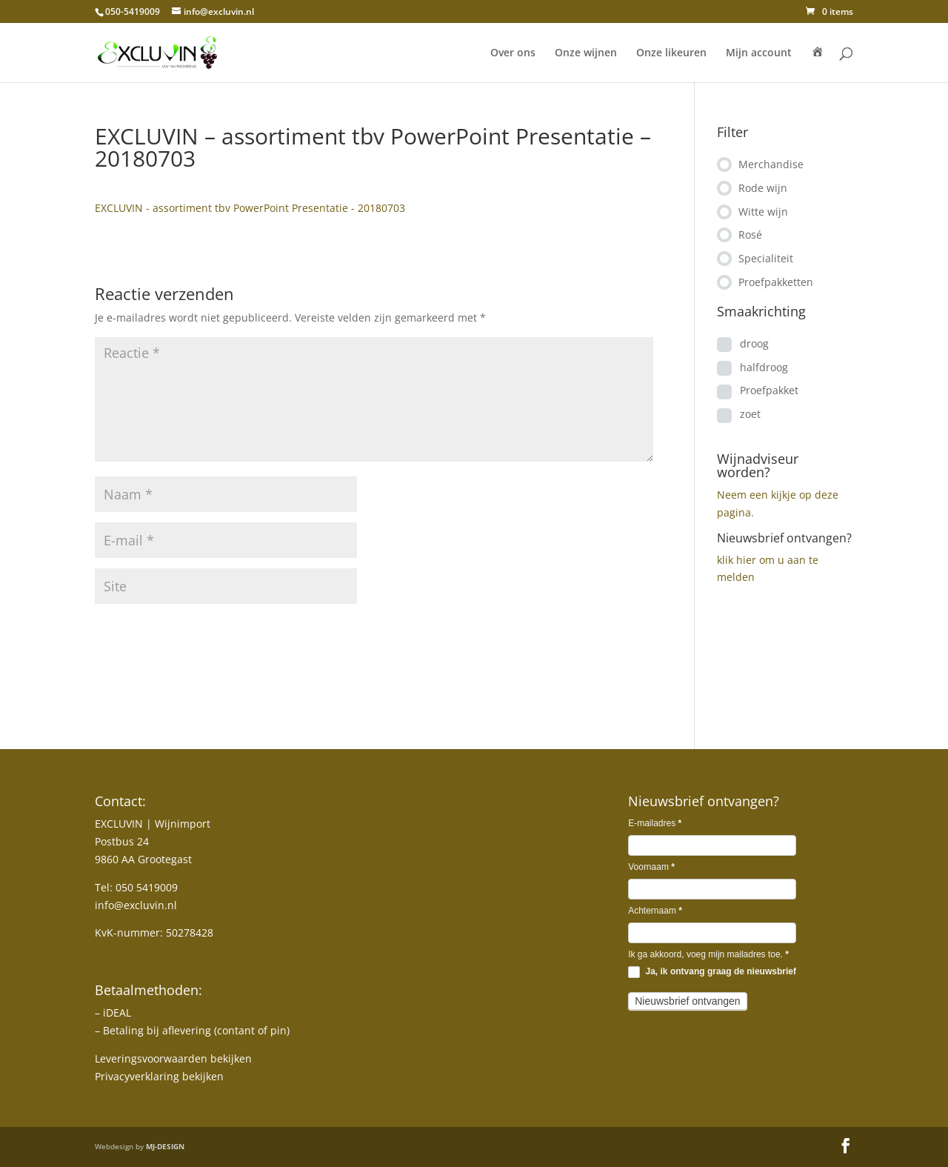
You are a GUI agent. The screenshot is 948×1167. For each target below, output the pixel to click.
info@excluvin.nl (136, 905)
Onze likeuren (671, 53)
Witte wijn (763, 212)
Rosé (750, 234)
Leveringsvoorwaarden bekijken (173, 1058)
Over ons (512, 53)
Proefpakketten (775, 282)
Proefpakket (769, 390)
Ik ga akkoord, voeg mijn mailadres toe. (708, 954)
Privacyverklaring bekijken (159, 1076)
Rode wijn (762, 188)
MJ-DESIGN (165, 1146)
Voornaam (651, 867)
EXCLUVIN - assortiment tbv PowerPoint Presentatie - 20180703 (250, 208)
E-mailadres (654, 823)
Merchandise (771, 164)
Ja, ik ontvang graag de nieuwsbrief (712, 972)
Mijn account (759, 53)
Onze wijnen (586, 53)
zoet (750, 414)
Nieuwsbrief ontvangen (687, 1001)
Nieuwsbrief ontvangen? (784, 538)
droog (754, 343)
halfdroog (764, 367)
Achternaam (655, 910)
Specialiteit (765, 258)
